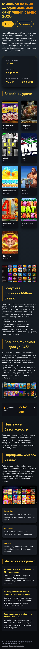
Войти (8, 24)
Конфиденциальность (16, 646)
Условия (5, 646)
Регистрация (24, 24)
